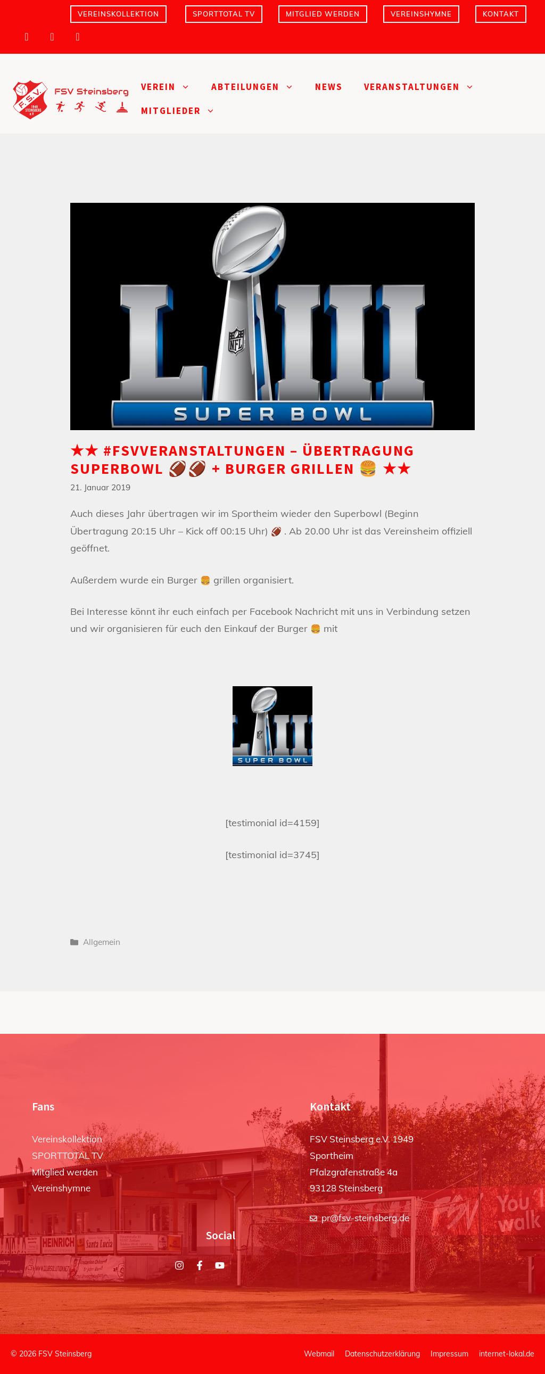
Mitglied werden (323, 14)
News (329, 87)
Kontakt (501, 14)
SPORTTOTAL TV (224, 14)
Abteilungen (257, 87)
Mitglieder (183, 111)
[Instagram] (26, 36)
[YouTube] (77, 36)
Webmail (319, 1354)
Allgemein (101, 942)
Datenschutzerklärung (382, 1354)
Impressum (449, 1354)
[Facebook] (52, 36)
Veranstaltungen (424, 87)
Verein (171, 87)
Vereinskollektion (118, 14)
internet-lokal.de (506, 1354)
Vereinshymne (421, 14)
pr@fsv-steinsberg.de (365, 1217)
